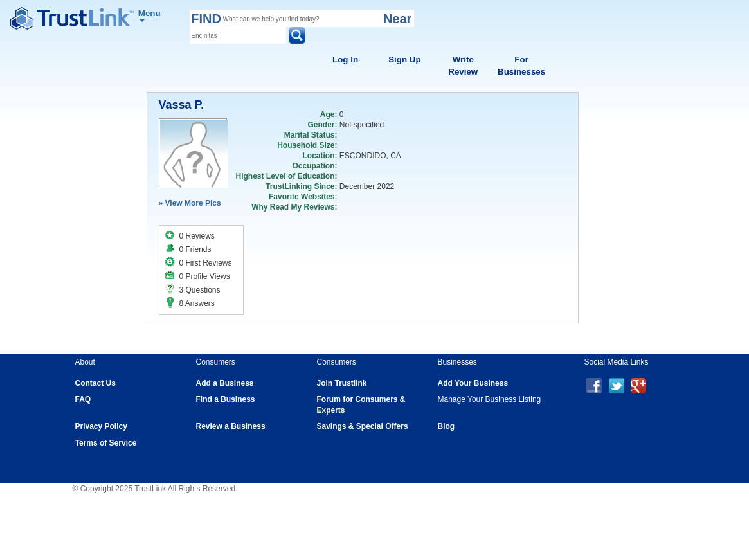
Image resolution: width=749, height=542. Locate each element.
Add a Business (225, 383)
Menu (149, 15)
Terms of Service (106, 442)
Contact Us (95, 383)
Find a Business (225, 399)
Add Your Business (473, 383)
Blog (446, 426)
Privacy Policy (101, 426)
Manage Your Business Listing (489, 399)
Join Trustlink (342, 383)
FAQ (83, 399)
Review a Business (231, 426)
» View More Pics (190, 203)
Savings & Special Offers (362, 426)
